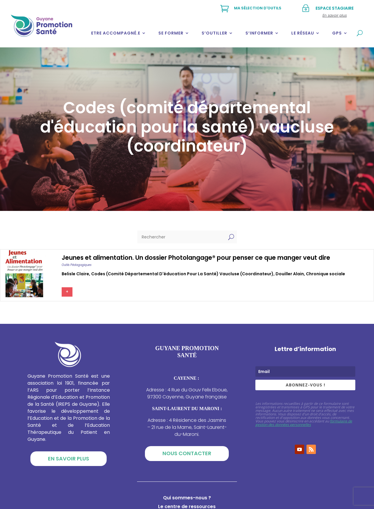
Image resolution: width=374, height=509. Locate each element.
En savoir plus (68, 458)
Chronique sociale (325, 274)
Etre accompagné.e (115, 33)
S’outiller (214, 33)
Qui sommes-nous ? (187, 498)
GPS (337, 33)
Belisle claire (75, 274)
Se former (170, 33)
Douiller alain (290, 274)
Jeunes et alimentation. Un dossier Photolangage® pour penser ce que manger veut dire (196, 257)
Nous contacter (186, 453)
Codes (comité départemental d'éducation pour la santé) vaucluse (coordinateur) (182, 274)
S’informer (259, 33)
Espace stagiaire (335, 8)
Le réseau (302, 33)
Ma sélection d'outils (257, 8)
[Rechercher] (181, 237)
